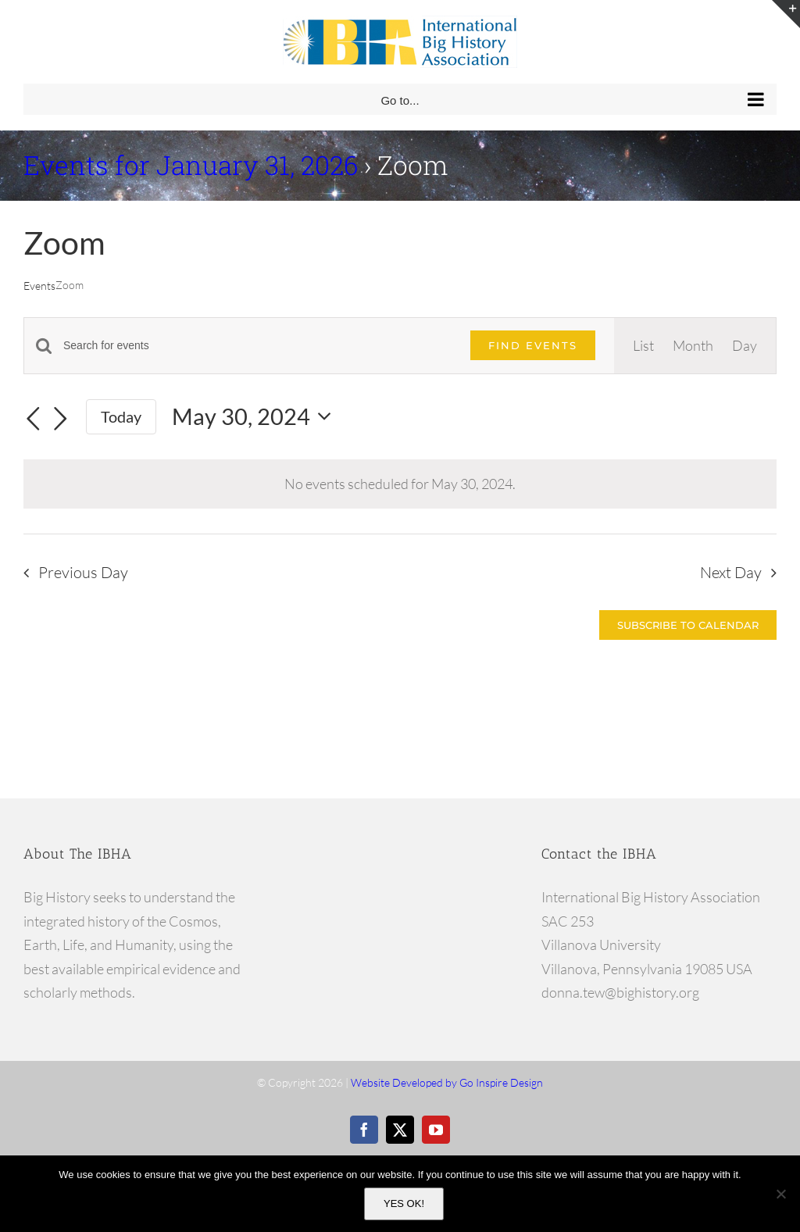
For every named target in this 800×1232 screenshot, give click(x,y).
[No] (780, 1194)
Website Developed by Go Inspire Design (447, 1082)
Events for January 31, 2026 (190, 165)
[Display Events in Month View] (693, 345)
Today (121, 416)
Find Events (532, 345)
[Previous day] (32, 418)
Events (39, 285)
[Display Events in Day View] (744, 345)
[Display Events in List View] (643, 345)
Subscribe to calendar (688, 625)
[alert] (400, 483)
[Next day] (61, 418)
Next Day (731, 572)
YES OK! (404, 1203)
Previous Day (83, 572)
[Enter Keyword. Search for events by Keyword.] (257, 345)
